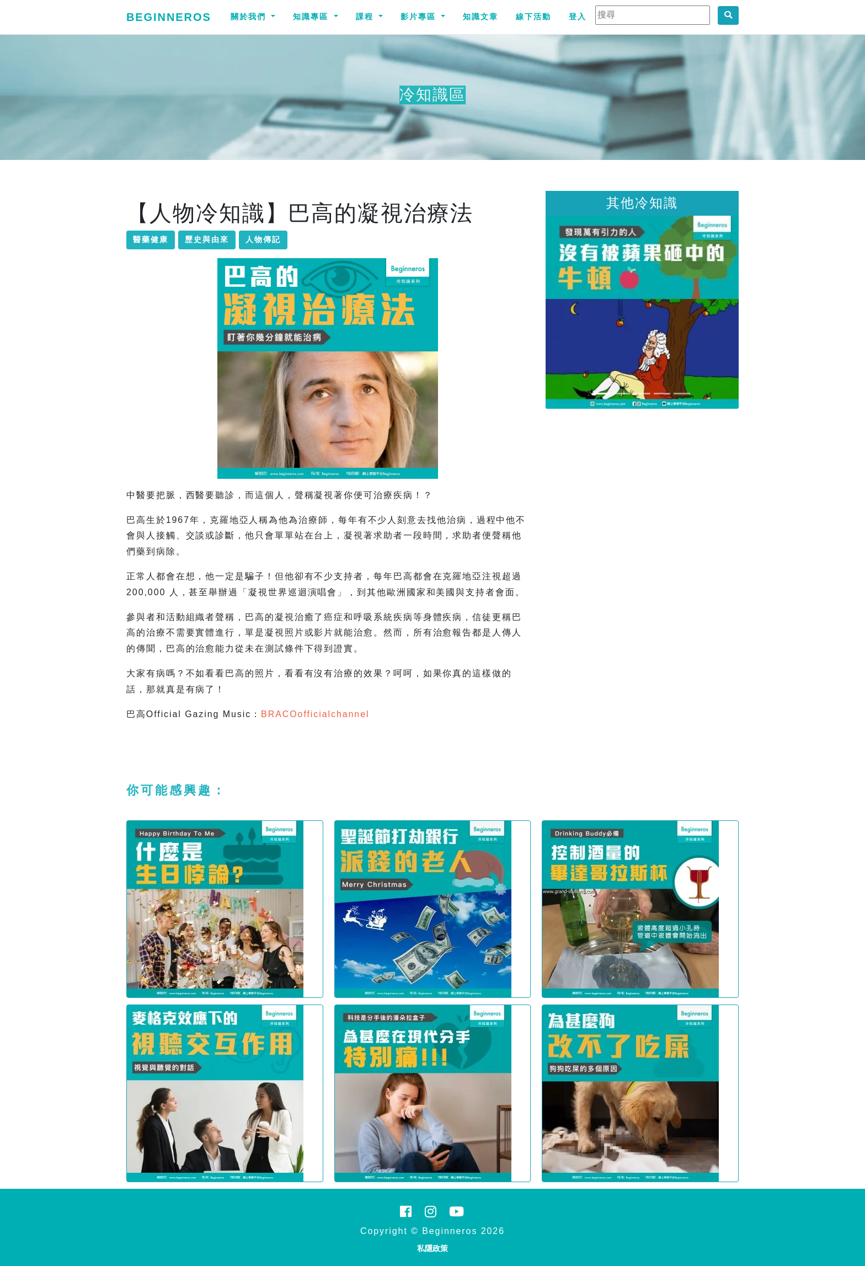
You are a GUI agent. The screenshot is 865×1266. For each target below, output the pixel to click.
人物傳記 (263, 239)
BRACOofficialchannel (315, 714)
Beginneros (168, 17)
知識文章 (480, 16)
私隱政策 (432, 1248)
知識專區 (312, 16)
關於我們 (250, 16)
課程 (366, 16)
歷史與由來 (207, 239)
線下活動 (533, 16)
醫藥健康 (150, 239)
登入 (577, 16)
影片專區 (420, 16)
